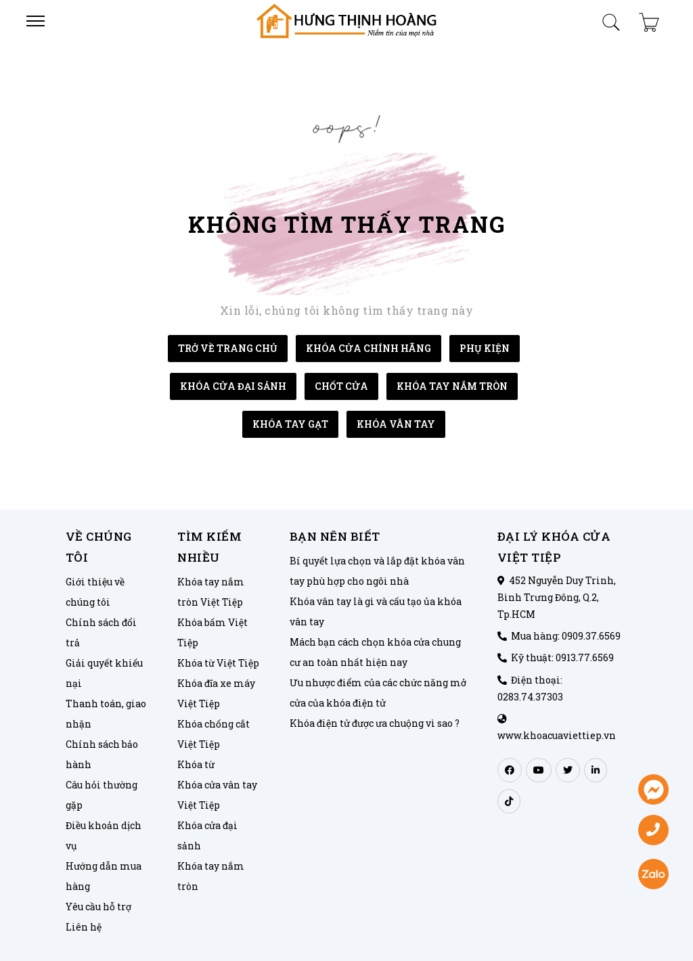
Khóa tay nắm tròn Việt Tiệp (210, 591)
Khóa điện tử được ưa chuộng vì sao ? (375, 723)
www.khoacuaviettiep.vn (556, 735)
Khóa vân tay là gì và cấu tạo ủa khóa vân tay (376, 611)
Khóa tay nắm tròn (210, 876)
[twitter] (568, 770)
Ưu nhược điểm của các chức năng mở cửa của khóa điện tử (378, 692)
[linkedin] (595, 770)
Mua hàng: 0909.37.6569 (566, 635)
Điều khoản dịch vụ (103, 835)
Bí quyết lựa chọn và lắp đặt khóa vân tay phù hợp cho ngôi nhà (377, 570)
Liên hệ (84, 926)
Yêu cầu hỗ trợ (98, 906)
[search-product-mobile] (611, 19)
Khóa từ (196, 764)
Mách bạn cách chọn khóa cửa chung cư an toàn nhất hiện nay (375, 652)
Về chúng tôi (99, 547)
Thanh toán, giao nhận (106, 713)
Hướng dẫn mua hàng (103, 876)
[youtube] (539, 770)
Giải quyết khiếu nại (104, 673)
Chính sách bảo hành (102, 754)
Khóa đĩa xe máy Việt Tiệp (216, 693)
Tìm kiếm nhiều (209, 547)
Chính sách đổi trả (101, 632)
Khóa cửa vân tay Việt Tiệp (217, 794)
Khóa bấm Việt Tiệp (212, 632)
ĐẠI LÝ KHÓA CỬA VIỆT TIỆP (554, 547)
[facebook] (509, 770)
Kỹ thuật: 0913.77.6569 (562, 657)
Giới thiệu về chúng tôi (95, 591)
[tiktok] (508, 801)
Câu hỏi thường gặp (101, 794)
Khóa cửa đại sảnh (207, 835)
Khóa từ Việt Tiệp (218, 662)
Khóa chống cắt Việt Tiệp (213, 734)
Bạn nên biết (335, 536)
